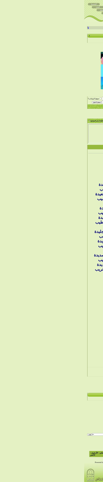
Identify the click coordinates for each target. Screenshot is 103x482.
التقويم (26, 106)
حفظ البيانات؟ (10, 99)
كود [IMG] (95, 427)
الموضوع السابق (58, 387)
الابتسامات (95, 425)
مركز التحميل (89, 471)
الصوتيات (71, 480)
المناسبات (90, 475)
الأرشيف (10, 453)
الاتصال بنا (36, 453)
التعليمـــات (63, 106)
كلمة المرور (34, 102)
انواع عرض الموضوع (12, 121)
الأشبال (62, 480)
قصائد (82, 475)
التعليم (72, 475)
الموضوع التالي (44, 387)
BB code (94, 423)
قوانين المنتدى (93, 434)
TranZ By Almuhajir (84, 462)
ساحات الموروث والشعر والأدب (72, 100)
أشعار (82, 480)
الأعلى (8, 455)
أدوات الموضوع (27, 121)
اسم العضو (34, 99)
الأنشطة (72, 471)
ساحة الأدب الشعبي (54, 100)
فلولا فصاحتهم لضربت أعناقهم (87, 223)
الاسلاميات (62, 475)
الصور (92, 480)
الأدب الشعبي (62, 471)
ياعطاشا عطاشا (81, 125)
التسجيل (95, 106)
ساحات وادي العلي (89, 100)
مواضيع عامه (80, 471)
